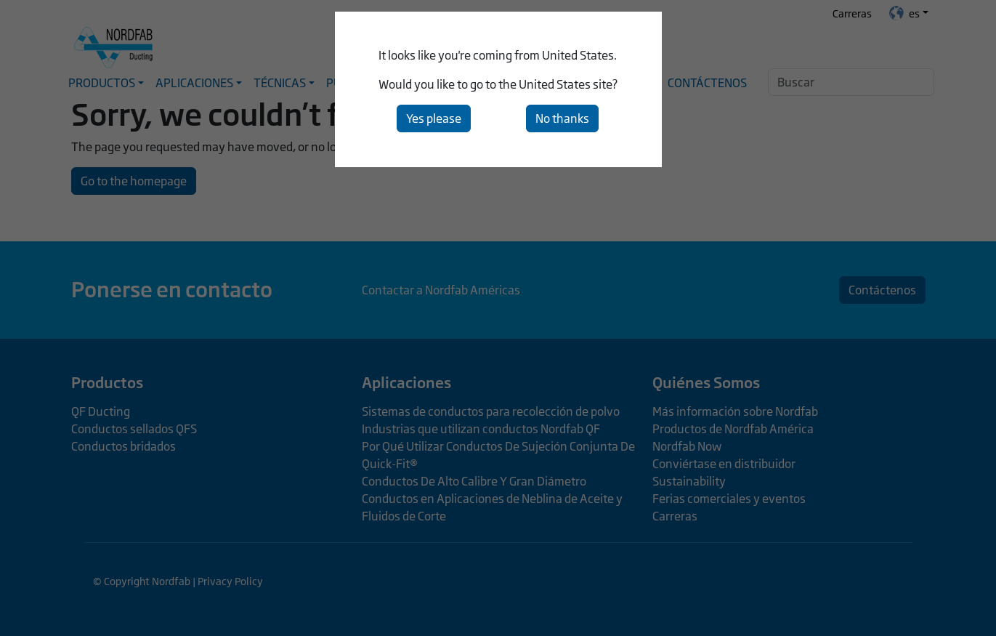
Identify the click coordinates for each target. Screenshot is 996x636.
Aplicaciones (406, 382)
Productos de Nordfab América (733, 429)
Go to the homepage (134, 181)
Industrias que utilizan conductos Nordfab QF (481, 429)
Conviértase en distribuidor (723, 463)
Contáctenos (707, 83)
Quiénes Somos (706, 382)
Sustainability (689, 481)
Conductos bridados (123, 446)
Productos (107, 382)
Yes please (433, 118)
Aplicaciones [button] (194, 83)
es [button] (904, 13)
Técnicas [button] (280, 83)
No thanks (562, 118)
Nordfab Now (686, 446)
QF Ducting (100, 411)
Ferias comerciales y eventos (729, 498)
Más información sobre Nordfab (735, 411)
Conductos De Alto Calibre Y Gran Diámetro (474, 481)
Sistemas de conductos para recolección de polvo (491, 411)
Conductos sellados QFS (134, 429)
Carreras (852, 13)
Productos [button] (101, 83)
